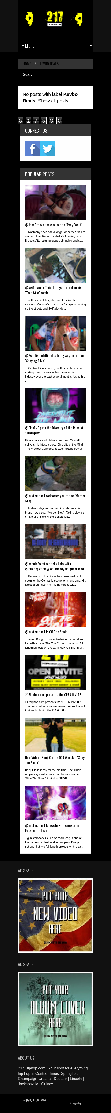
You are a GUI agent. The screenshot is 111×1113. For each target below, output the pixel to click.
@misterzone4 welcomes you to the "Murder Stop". (55, 498)
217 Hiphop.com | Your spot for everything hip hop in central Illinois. (54, 1101)
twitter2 (47, 148)
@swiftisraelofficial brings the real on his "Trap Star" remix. (53, 290)
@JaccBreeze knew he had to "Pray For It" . (54, 224)
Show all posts (53, 100)
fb (32, 148)
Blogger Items (31, 1106)
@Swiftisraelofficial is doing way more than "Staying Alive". (55, 358)
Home (27, 64)
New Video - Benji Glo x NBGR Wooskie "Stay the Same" (55, 760)
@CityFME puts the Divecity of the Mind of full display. (54, 430)
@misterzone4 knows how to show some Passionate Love (52, 828)
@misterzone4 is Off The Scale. (46, 631)
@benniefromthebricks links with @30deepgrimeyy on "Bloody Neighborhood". (55, 566)
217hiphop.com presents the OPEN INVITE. (53, 694)
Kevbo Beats (49, 64)
